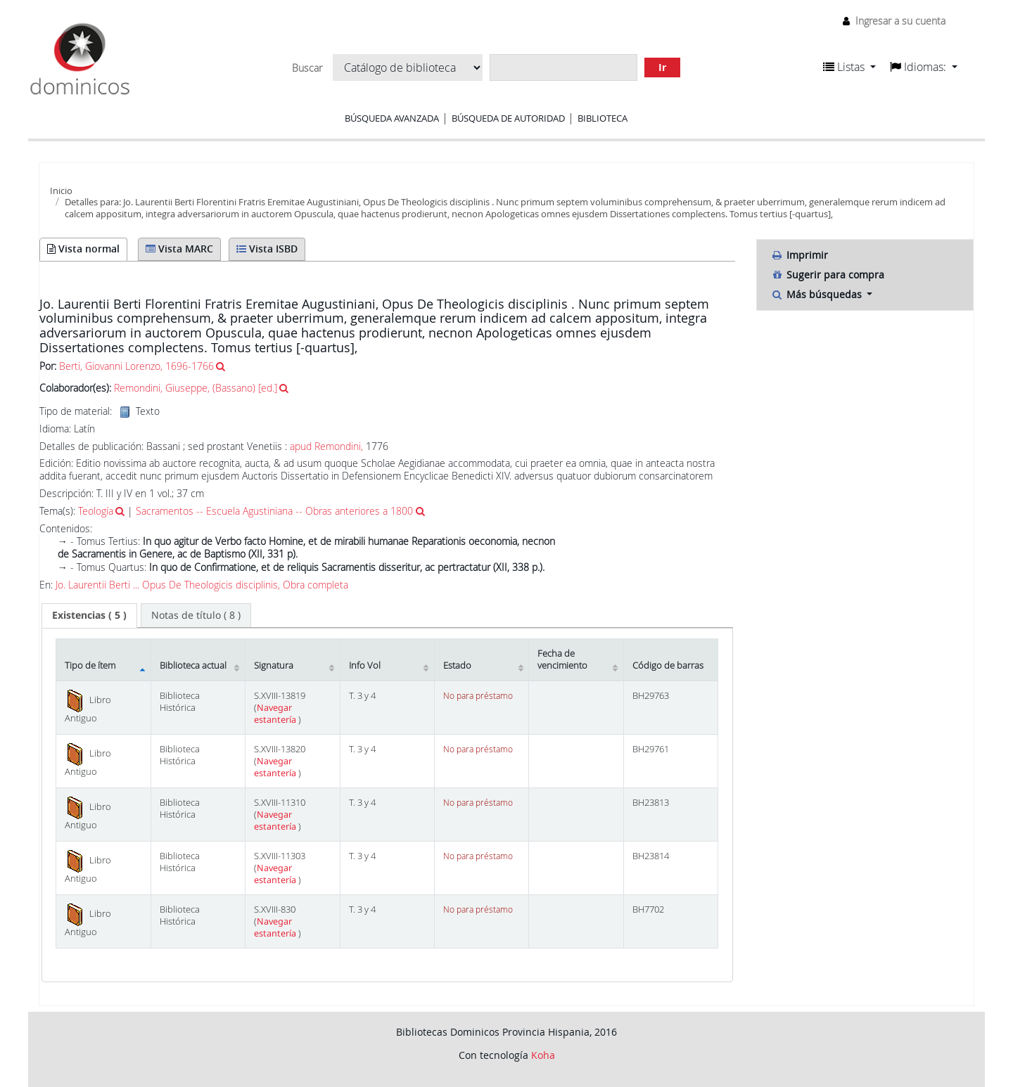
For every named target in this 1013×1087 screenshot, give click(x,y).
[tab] (89, 615)
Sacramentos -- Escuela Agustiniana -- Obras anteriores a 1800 (274, 510)
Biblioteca (602, 118)
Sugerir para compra (827, 274)
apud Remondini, (326, 446)
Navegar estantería (276, 714)
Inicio (61, 190)
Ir (662, 67)
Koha (543, 1055)
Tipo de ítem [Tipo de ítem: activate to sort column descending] (90, 665)
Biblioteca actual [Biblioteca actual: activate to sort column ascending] (193, 665)
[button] (849, 66)
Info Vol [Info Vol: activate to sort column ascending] (365, 665)
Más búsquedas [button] (818, 294)
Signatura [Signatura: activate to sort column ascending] (273, 665)
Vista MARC (179, 248)
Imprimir (799, 255)
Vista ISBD (267, 248)
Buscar (307, 68)
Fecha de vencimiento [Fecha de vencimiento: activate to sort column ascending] (562, 659)
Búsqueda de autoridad (508, 118)
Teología (95, 510)
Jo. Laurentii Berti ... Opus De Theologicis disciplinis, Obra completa (202, 585)
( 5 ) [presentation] (89, 615)
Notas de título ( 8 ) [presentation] (196, 615)
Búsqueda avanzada (392, 118)
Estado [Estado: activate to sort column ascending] (457, 665)
